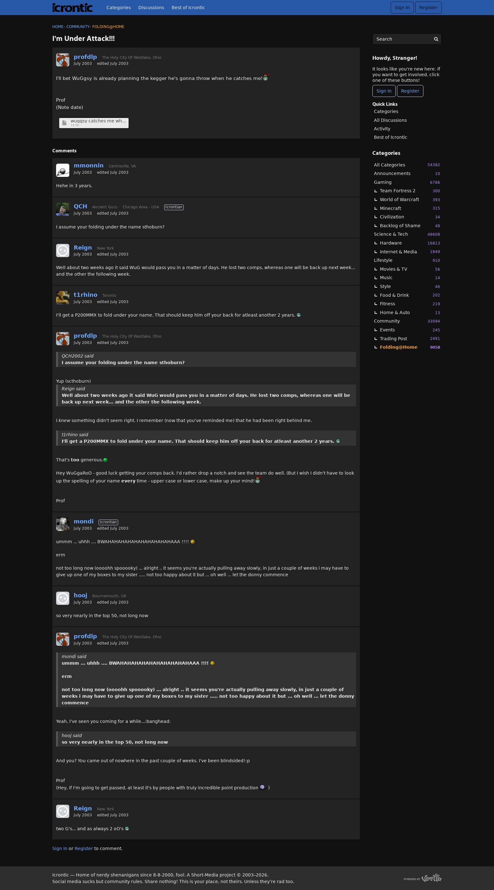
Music (410, 278)
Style (410, 287)
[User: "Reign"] (62, 250)
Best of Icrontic (188, 7)
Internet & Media (410, 252)
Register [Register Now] (410, 90)
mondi (84, 521)
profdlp (85, 57)
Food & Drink (410, 295)
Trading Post (410, 338)
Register (428, 7)
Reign (83, 247)
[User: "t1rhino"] (62, 297)
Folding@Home (410, 347)
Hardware (410, 243)
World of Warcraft (410, 200)
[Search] (436, 39)
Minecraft (410, 208)
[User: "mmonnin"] (62, 170)
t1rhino (85, 294)
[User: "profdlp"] (62, 59)
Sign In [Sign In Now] (384, 90)
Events (410, 330)
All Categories (407, 165)
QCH (80, 206)
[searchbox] (407, 39)
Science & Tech (407, 234)
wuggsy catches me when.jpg (99, 121)
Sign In (402, 7)
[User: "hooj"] (62, 598)
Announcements (407, 174)
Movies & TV (410, 269)
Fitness (410, 304)
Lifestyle (407, 260)
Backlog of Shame (410, 226)
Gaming (407, 182)
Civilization (410, 217)
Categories (118, 7)
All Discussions (390, 120)
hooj (80, 595)
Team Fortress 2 (410, 191)
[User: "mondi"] (62, 524)
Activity (382, 128)
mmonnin (89, 165)
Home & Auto (410, 313)
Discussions (151, 7)
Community (407, 321)
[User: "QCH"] (62, 209)
